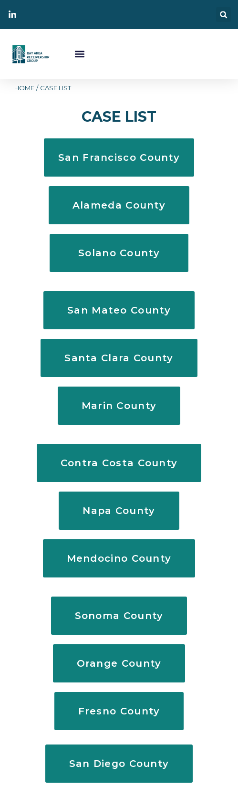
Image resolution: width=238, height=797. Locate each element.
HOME (24, 88)
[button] (223, 14)
